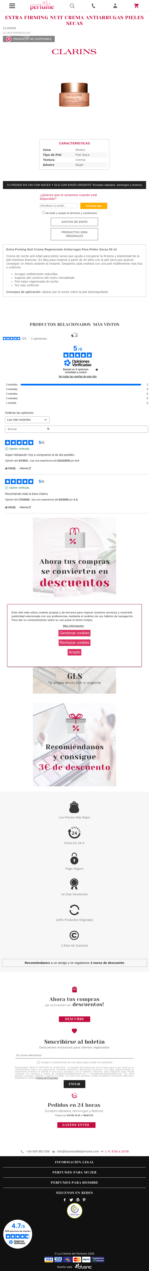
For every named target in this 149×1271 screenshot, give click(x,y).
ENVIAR (74, 1084)
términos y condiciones (83, 213)
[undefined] (96, 369)
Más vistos (106, 324)
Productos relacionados (60, 324)
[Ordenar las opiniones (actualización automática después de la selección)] (27, 419)
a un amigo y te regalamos (74, 963)
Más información (73, 625)
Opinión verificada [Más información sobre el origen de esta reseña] (19, 448)
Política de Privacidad (47, 1078)
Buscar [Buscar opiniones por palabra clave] (26, 429)
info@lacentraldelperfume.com (78, 1151)
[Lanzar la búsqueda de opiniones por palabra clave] (48, 429)
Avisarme (94, 206)
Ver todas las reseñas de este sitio (78, 376)
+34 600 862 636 (38, 1151)
